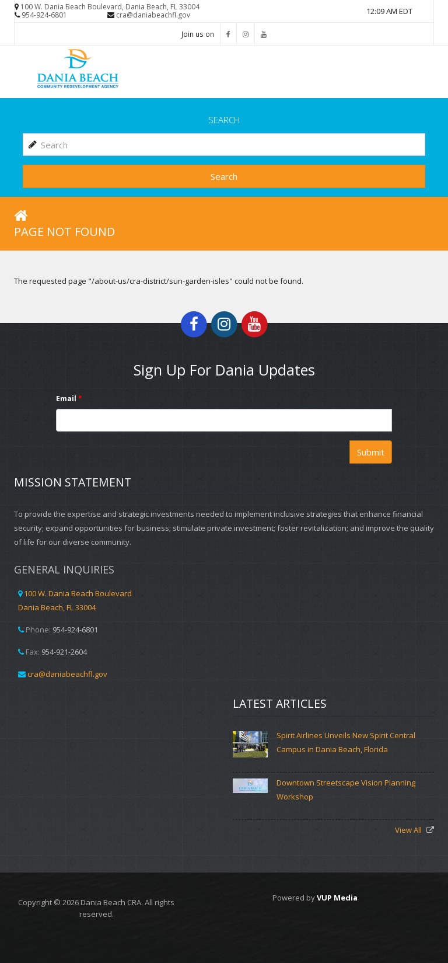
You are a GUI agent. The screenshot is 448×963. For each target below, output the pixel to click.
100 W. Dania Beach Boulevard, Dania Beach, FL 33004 (110, 7)
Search (224, 176)
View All (409, 830)
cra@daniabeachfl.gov (153, 15)
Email (69, 399)
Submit (370, 452)
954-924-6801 (44, 15)
